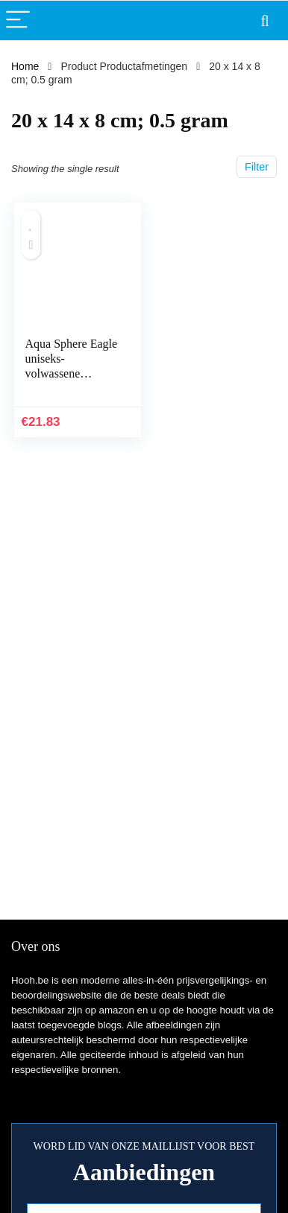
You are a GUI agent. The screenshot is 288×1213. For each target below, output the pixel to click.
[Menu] (18, 20)
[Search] (265, 20)
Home (25, 66)
